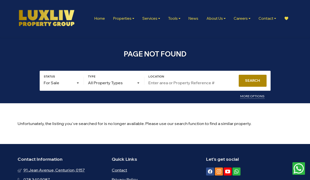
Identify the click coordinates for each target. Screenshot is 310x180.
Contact (267, 18)
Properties (123, 18)
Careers (242, 18)
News (193, 18)
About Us (216, 18)
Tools (174, 18)
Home (99, 18)
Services (151, 18)
